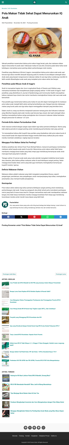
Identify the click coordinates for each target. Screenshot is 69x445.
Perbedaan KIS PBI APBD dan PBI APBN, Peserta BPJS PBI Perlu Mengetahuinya (34, 360)
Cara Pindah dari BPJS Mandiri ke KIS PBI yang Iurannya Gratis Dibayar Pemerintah (35, 283)
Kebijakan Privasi (44, 436)
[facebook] (8, 217)
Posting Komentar (32, 23)
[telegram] (60, 217)
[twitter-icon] (30, 427)
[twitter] (21, 217)
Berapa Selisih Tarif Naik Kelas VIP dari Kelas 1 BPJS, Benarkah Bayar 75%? (33, 352)
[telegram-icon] (38, 427)
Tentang (21, 436)
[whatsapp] (47, 217)
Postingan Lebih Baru (9, 274)
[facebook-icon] (25, 427)
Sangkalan (34, 436)
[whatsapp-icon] (43, 427)
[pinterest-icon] (34, 427)
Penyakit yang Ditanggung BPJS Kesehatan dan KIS (26, 317)
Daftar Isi (54, 436)
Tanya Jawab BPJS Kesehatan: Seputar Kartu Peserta (26, 334)
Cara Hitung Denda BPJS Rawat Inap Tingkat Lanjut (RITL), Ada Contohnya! (32, 309)
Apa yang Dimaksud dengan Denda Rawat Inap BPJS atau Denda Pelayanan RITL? (34, 326)
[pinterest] (34, 217)
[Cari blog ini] (66, 2)
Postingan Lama (61, 274)
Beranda (14, 436)
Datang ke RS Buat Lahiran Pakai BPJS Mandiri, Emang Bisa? (30, 375)
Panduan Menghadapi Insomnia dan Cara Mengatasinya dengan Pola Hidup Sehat (37, 402)
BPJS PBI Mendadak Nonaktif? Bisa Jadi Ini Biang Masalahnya (30, 384)
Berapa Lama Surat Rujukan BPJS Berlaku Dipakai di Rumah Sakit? (30, 291)
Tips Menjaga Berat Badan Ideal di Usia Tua (24, 393)
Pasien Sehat (33, 442)
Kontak (27, 436)
